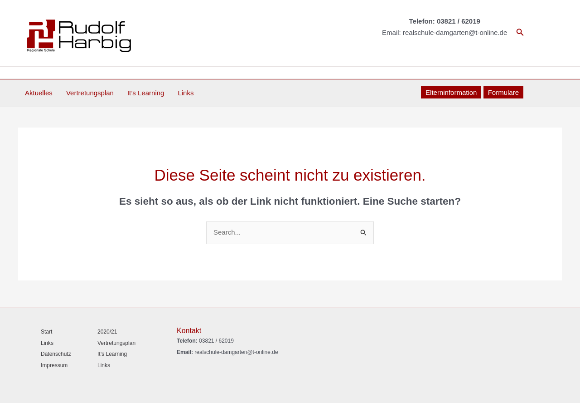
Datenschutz (56, 354)
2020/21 (107, 332)
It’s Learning (145, 93)
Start (46, 332)
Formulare (503, 92)
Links (185, 93)
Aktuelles (39, 93)
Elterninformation (451, 92)
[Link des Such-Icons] (520, 33)
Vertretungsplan (90, 93)
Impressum (54, 365)
